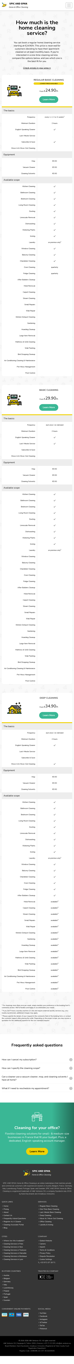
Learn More (49, 99)
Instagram (43, 1319)
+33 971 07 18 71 (47, 1262)
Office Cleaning (45, 1221)
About (6, 1212)
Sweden (7, 1300)
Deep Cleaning (45, 1215)
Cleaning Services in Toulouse (15, 1250)
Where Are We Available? (14, 1241)
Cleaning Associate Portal (14, 1225)
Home (6, 1206)
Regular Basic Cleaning (48, 1206)
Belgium (7, 1278)
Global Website (46, 1241)
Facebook (43, 1316)
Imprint (42, 1247)
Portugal (7, 1294)
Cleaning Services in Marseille (15, 1253)
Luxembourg (8, 1288)
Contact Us (8, 1215)
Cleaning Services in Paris (13, 1244)
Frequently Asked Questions (15, 1218)
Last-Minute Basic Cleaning (50, 1212)
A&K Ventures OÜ (35, 1341)
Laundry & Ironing (46, 1225)
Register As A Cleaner (12, 1221)
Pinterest (43, 1329)
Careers (43, 1244)
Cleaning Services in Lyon (13, 1259)
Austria (6, 1275)
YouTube (43, 1313)
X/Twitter (43, 1322)
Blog (5, 1228)
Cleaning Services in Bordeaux (15, 1256)
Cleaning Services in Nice (13, 1247)
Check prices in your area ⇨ (37, 67)
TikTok (42, 1325)
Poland (6, 1291)
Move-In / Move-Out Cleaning (51, 1218)
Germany (7, 1281)
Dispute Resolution (47, 1256)
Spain (6, 1297)
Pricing (6, 1209)
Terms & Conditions (47, 1250)
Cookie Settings (46, 1259)
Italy (5, 1285)
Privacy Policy (45, 1253)
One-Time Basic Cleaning (49, 1209)
